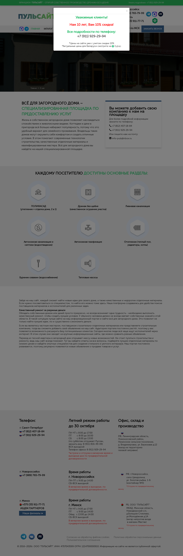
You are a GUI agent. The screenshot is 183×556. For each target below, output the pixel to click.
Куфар (116, 46)
